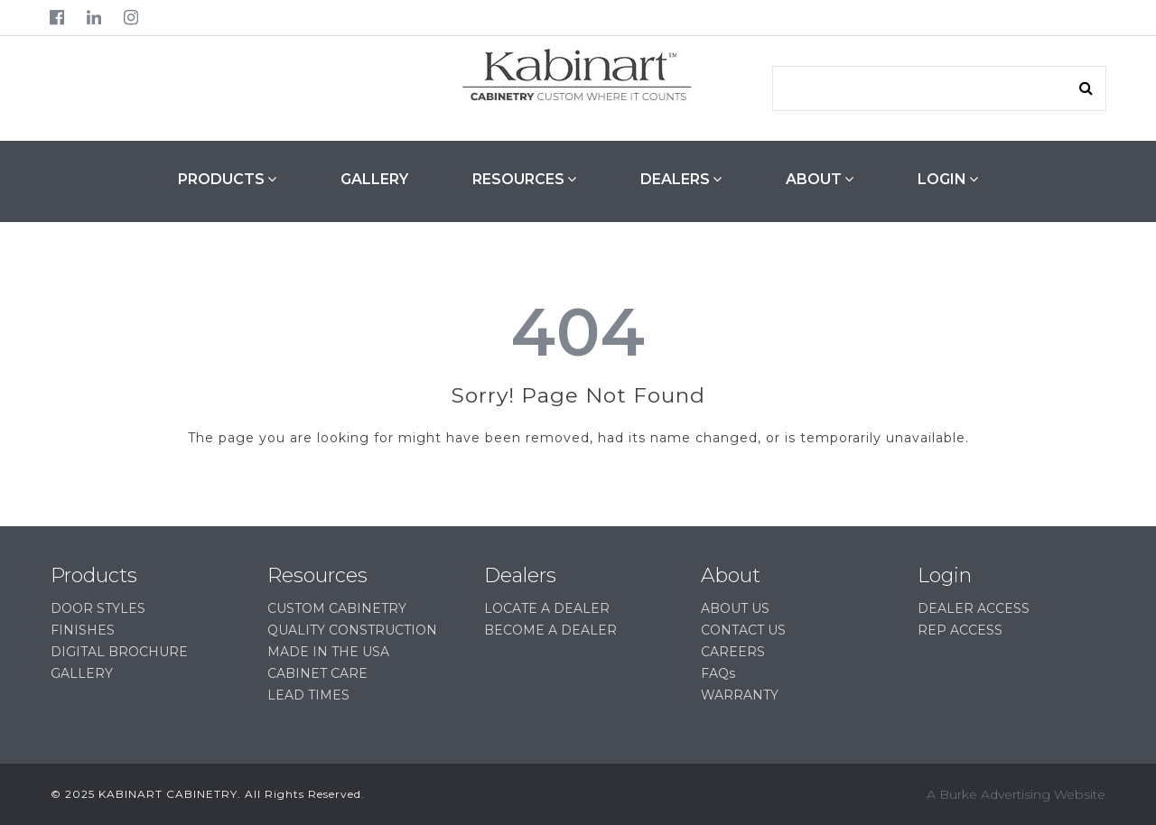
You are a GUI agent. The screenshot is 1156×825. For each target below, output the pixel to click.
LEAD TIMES (308, 695)
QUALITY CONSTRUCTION (352, 630)
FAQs (718, 673)
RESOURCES (524, 179)
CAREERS (733, 652)
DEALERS (681, 179)
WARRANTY (739, 695)
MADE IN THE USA (328, 652)
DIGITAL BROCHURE (119, 652)
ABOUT (819, 179)
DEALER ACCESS (974, 608)
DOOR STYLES (98, 608)
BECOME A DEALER (550, 630)
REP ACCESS (960, 630)
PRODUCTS (227, 179)
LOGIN (948, 179)
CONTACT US (743, 630)
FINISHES (83, 630)
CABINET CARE (317, 673)
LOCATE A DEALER (547, 608)
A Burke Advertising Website (1016, 794)
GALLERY (374, 179)
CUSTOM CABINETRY (336, 608)
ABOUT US (735, 608)
